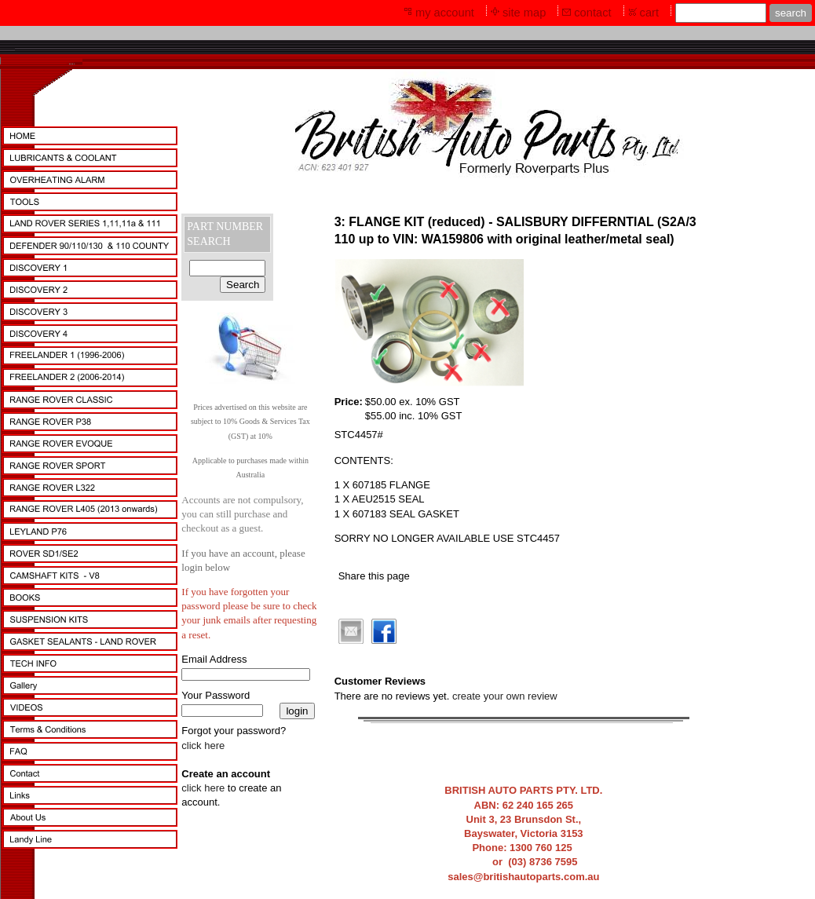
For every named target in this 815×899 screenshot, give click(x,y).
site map (524, 12)
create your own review (504, 696)
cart (649, 12)
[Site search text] (720, 13)
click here (203, 745)
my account (444, 12)
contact (592, 12)
